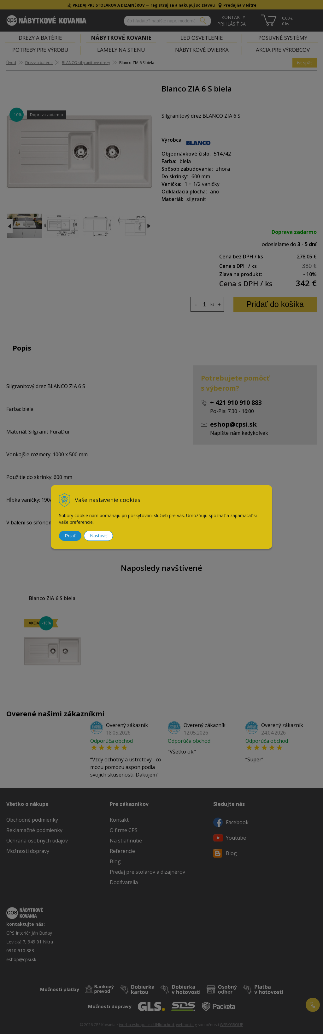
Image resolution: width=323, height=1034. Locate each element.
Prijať (70, 535)
